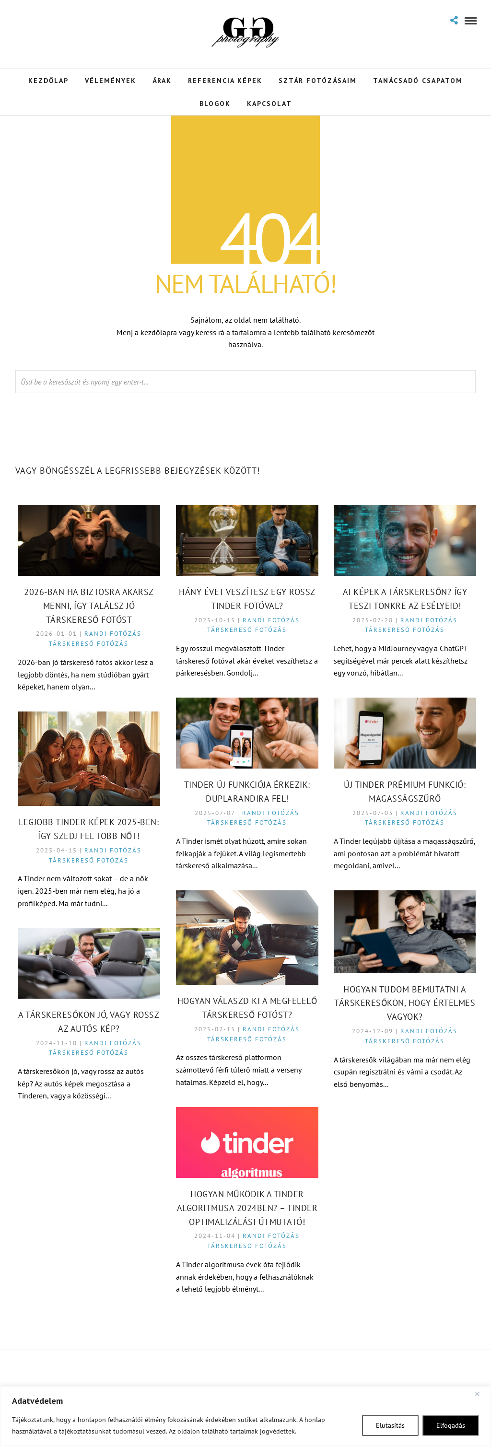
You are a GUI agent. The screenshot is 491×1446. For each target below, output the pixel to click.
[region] (245, 1416)
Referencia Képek (225, 80)
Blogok (215, 103)
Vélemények (110, 80)
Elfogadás (450, 1425)
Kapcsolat (269, 103)
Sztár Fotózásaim (318, 80)
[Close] (481, 1394)
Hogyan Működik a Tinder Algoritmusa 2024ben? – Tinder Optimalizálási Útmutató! (247, 1208)
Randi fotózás (112, 634)
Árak (162, 80)
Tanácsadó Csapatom (418, 80)
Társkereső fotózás (89, 644)
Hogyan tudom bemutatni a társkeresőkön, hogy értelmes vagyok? (404, 1003)
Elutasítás (390, 1425)
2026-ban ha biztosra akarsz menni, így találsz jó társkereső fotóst (89, 605)
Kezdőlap (48, 80)
